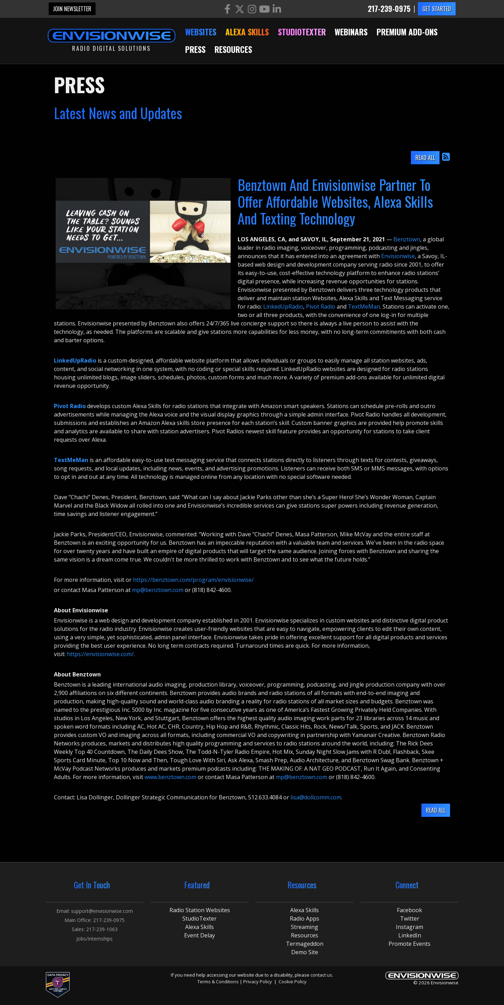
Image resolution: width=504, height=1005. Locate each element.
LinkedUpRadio (283, 306)
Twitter (409, 918)
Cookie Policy (293, 981)
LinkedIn (409, 935)
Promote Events (409, 944)
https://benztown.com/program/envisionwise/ (193, 580)
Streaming (304, 927)
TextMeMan (364, 306)
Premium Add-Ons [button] (407, 32)
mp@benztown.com (157, 590)
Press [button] (195, 49)
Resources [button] (233, 49)
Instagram (409, 927)
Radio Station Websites (199, 910)
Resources (304, 935)
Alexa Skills (199, 927)
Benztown (406, 239)
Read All (425, 157)
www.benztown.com (170, 777)
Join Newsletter (72, 9)
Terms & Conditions (218, 981)
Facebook (409, 910)
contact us (321, 975)
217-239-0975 (389, 9)
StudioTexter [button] (302, 32)
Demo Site (304, 952)
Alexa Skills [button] (247, 32)
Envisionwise (398, 256)
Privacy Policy (257, 981)
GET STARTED (436, 9)
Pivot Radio (320, 306)
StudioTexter (199, 918)
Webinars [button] (351, 32)
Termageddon (304, 944)
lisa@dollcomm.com (315, 797)
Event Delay (199, 935)
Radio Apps (304, 918)
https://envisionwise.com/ (100, 654)
